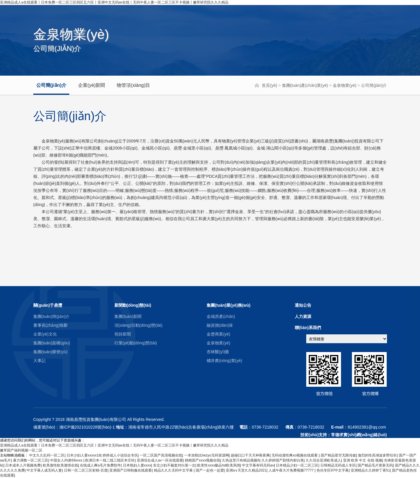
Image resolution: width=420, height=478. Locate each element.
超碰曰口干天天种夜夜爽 (250, 455)
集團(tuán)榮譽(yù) (50, 351)
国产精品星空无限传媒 (338, 455)
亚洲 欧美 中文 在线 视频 (362, 460)
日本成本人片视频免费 (23, 465)
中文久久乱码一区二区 (47, 455)
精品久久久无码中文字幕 (174, 470)
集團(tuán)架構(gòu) (51, 343)
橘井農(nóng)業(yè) (224, 360)
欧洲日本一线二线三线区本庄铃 (110, 460)
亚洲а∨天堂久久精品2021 (246, 470)
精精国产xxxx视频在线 (202, 460)
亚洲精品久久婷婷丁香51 (370, 470)
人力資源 (303, 316)
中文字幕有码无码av (258, 465)
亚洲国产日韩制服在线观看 (130, 470)
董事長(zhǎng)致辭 (50, 325)
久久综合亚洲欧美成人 (323, 460)
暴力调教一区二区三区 (30, 460)
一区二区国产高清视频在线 (161, 455)
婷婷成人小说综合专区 (120, 455)
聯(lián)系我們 (308, 327)
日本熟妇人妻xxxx (137, 465)
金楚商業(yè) (218, 334)
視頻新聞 (122, 334)
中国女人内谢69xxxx (66, 460)
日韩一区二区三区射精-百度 (86, 470)
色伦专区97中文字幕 (333, 470)
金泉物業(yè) (344, 85)
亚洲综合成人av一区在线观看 (160, 460)
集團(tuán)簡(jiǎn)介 (51, 316)
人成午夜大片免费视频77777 (292, 470)
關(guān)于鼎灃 (47, 305)
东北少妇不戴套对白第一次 (174, 465)
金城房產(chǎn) (221, 316)
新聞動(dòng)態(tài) (132, 305)
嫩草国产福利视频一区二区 (21, 450)
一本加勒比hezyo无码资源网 (206, 455)
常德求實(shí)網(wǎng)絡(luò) (359, 434)
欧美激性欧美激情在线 (60, 465)
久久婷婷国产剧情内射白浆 (282, 460)
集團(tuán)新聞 (128, 316)
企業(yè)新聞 (91, 85)
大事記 (39, 360)
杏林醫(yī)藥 (218, 351)
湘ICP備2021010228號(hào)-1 (87, 427)
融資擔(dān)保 (220, 325)
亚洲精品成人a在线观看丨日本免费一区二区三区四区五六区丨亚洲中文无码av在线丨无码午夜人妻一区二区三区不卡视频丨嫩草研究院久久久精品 (114, 2)
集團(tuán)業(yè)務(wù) (229, 305)
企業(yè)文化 (45, 334)
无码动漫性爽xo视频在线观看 (295, 455)
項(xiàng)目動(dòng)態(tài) (138, 325)
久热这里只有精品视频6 (240, 460)
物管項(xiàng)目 (133, 85)
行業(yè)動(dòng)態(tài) (135, 343)
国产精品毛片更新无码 (375, 465)
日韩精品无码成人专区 (338, 465)
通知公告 (303, 305)
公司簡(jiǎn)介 (51, 85)
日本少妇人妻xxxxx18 (84, 455)
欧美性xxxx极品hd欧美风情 (218, 465)
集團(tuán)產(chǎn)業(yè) (305, 85)
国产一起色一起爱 (210, 470)
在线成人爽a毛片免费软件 (100, 465)
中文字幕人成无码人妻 (44, 470)
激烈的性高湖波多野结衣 (377, 455)
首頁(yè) (269, 85)
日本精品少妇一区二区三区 (297, 465)
